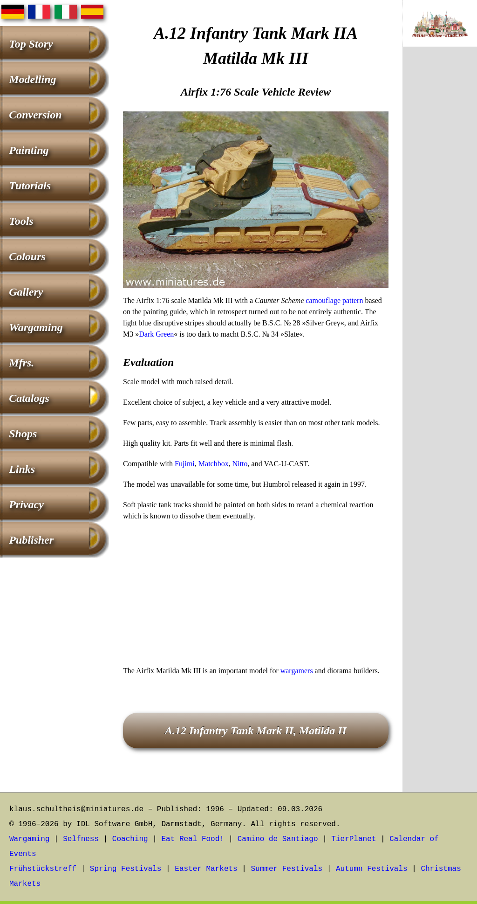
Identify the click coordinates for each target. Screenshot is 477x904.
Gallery (26, 292)
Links (22, 469)
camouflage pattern (334, 300)
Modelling (32, 79)
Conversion (35, 115)
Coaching (130, 839)
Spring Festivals (126, 869)
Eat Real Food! (192, 839)
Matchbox (213, 464)
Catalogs (29, 398)
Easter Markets (206, 869)
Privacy (26, 504)
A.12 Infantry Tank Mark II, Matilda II (256, 731)
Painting (28, 150)
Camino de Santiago (278, 839)
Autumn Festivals (372, 869)
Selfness (81, 839)
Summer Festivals (287, 869)
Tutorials (30, 185)
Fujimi (185, 464)
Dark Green (156, 334)
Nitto (240, 464)
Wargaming (36, 327)
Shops (23, 434)
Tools (21, 221)
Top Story (31, 44)
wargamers (296, 671)
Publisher (31, 540)
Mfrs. (21, 363)
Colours (27, 256)
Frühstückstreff (42, 869)
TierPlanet (353, 839)
